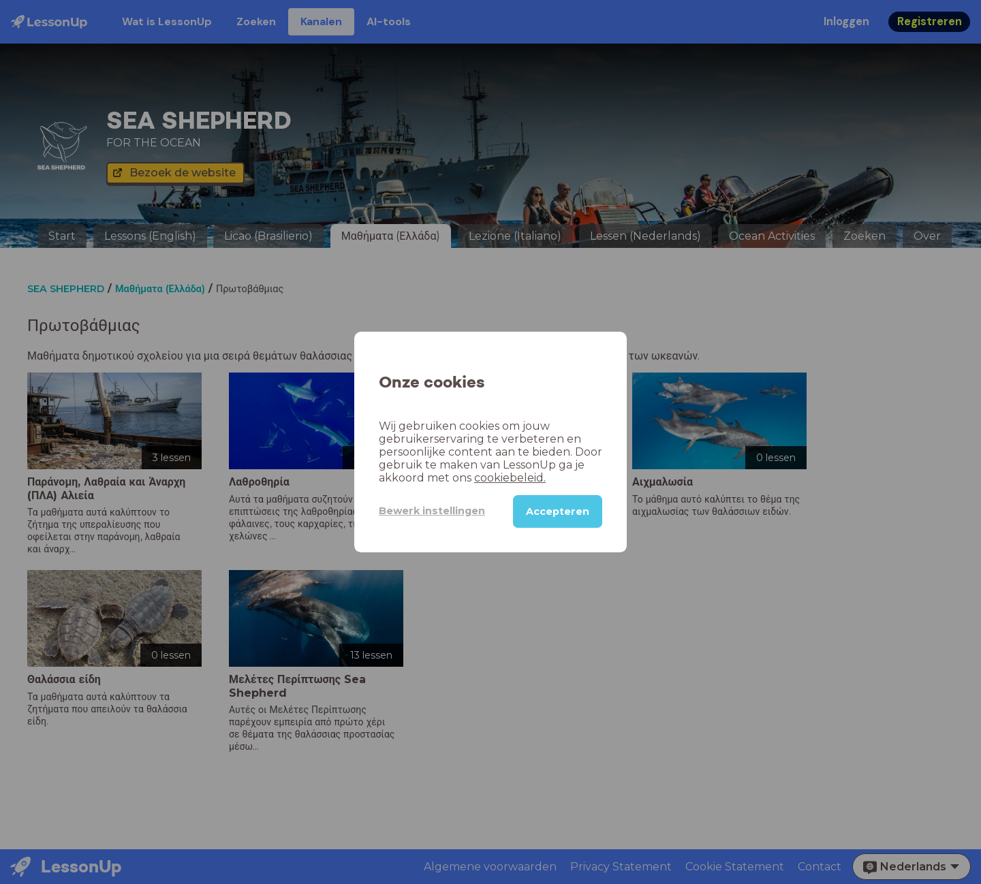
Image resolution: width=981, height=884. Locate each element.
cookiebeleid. (510, 477)
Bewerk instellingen (432, 511)
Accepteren (557, 511)
